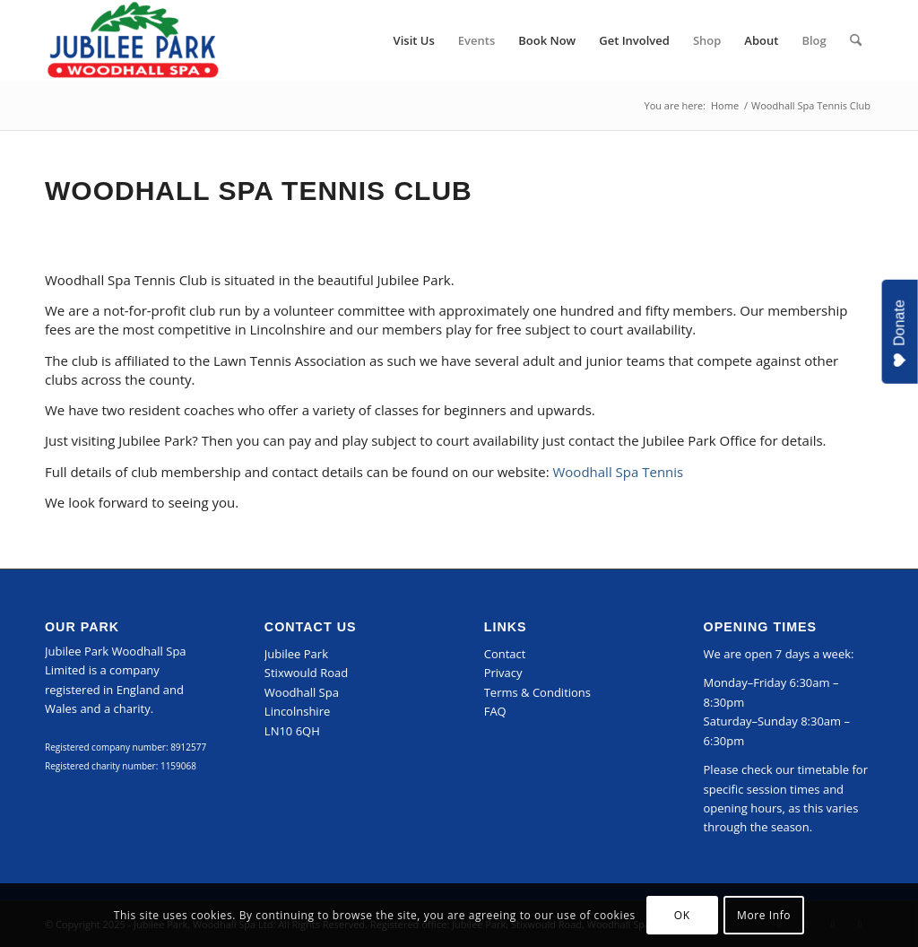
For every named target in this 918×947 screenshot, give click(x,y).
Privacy (503, 673)
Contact (505, 654)
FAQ (495, 711)
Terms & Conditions (537, 692)
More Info (764, 915)
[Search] (855, 40)
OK (682, 915)
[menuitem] (414, 40)
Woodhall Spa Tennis (617, 472)
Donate (899, 334)
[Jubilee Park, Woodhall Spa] (133, 40)
